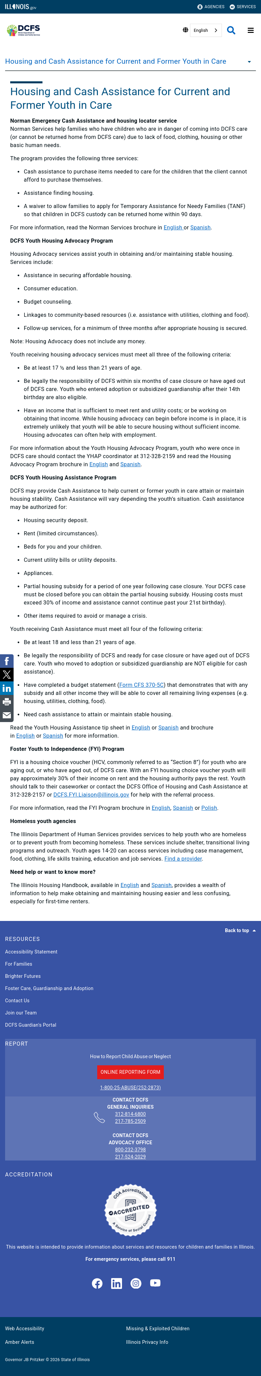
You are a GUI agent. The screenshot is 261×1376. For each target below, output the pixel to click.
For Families (18, 964)
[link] (97, 1284)
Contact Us (17, 1000)
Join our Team (21, 1012)
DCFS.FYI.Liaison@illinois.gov (91, 795)
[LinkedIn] (116, 1284)
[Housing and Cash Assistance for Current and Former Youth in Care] (247, 61)
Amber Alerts (19, 1342)
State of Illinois (75, 1359)
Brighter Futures (23, 976)
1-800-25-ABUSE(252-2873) (130, 1087)
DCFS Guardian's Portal (30, 1025)
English (201, 30)
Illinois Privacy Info (147, 1342)
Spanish (200, 227)
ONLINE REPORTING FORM (130, 1072)
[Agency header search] (231, 30)
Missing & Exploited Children (157, 1328)
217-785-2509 (130, 1121)
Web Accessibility (24, 1328)
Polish (209, 808)
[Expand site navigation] (251, 30)
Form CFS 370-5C (141, 685)
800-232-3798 (130, 1149)
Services (243, 6)
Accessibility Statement (31, 951)
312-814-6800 (130, 1114)
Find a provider (183, 859)
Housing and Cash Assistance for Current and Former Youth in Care (115, 61)
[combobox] (206, 30)
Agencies (211, 6)
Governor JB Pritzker (25, 1359)
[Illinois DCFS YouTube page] (155, 1284)
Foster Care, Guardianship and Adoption (49, 988)
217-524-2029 (130, 1156)
